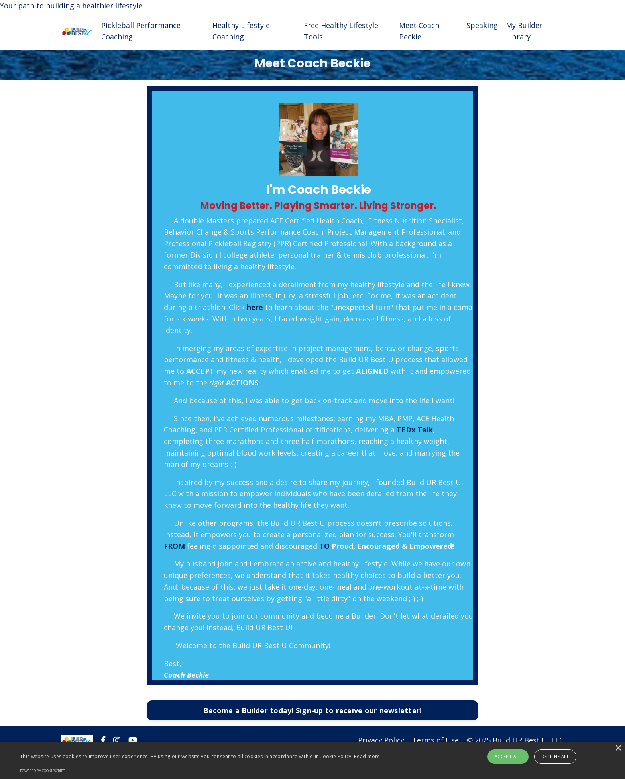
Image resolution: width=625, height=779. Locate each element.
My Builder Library (524, 30)
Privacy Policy (381, 740)
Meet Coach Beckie (419, 30)
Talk (425, 429)
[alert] (312, 760)
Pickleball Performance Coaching (141, 30)
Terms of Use (435, 740)
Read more (367, 756)
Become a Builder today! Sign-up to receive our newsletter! (312, 710)
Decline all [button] (555, 756)
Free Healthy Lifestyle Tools (341, 30)
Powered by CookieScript (42, 770)
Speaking (482, 25)
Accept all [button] (508, 756)
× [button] (618, 748)
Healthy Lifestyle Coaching (241, 30)
